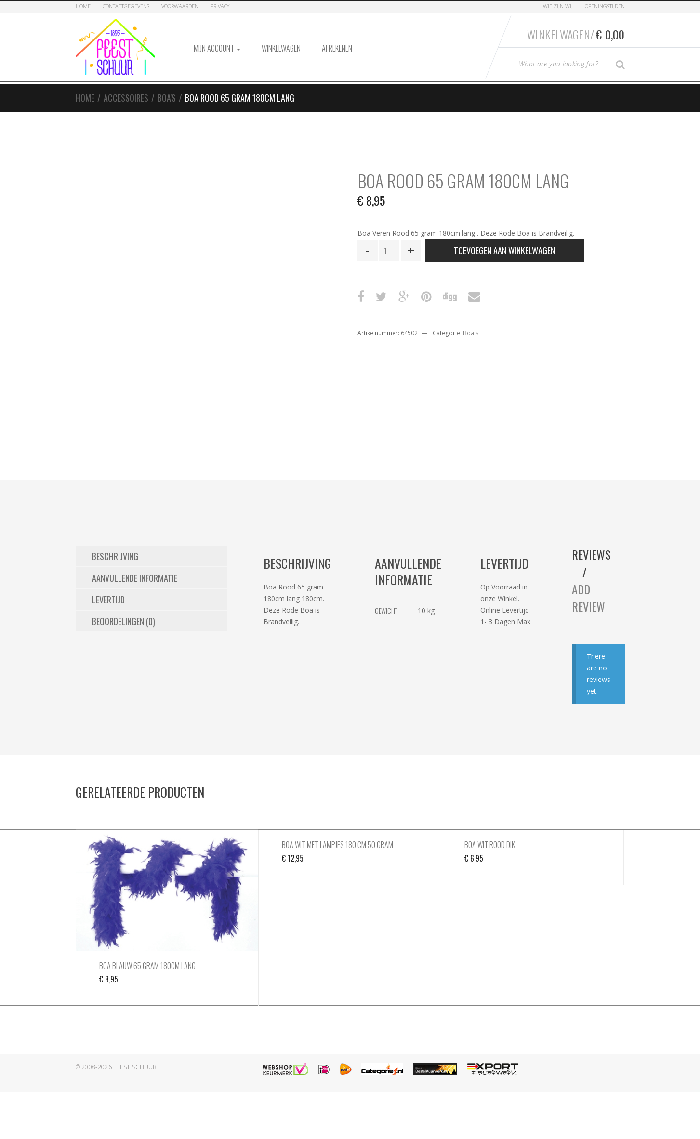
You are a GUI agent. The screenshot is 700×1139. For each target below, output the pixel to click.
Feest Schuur (135, 1067)
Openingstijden (605, 6)
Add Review (588, 597)
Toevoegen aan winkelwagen (504, 250)
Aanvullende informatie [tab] (134, 578)
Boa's (167, 98)
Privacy (220, 6)
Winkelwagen (281, 48)
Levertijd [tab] (108, 599)
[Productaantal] (389, 250)
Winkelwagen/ (575, 34)
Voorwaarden (179, 6)
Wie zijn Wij (558, 6)
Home (83, 6)
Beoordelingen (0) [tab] (123, 621)
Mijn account (217, 48)
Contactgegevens (126, 6)
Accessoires (126, 98)
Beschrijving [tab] (115, 556)
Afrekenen (337, 48)
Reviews (591, 554)
